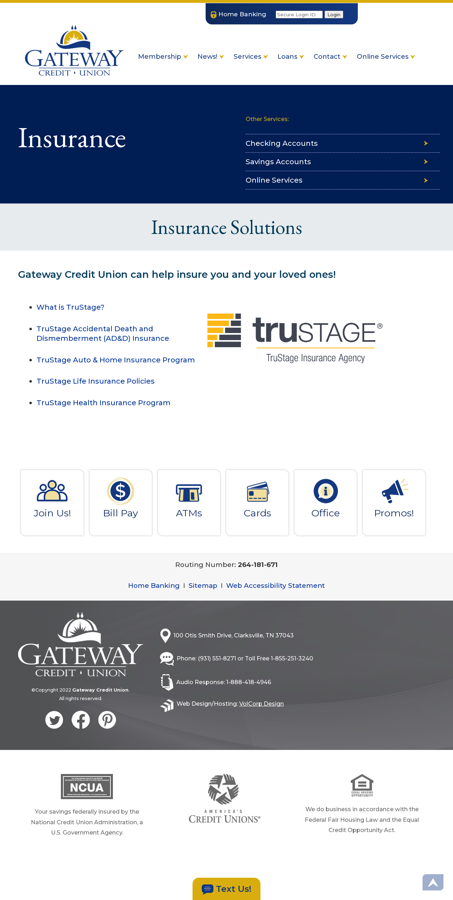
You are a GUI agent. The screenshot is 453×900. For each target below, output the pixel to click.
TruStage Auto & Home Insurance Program (115, 359)
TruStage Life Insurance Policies (95, 381)
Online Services (386, 56)
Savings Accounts (278, 162)
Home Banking (148, 589)
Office (325, 498)
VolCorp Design (269, 711)
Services (251, 56)
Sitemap (201, 589)
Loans (290, 56)
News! (210, 56)
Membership (163, 56)
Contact (330, 56)
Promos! (393, 498)
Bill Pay (121, 498)
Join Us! (52, 498)
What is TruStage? (70, 307)
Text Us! (226, 889)
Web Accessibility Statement (278, 589)
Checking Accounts (282, 143)
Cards (257, 498)
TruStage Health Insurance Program (103, 402)
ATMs (189, 498)
